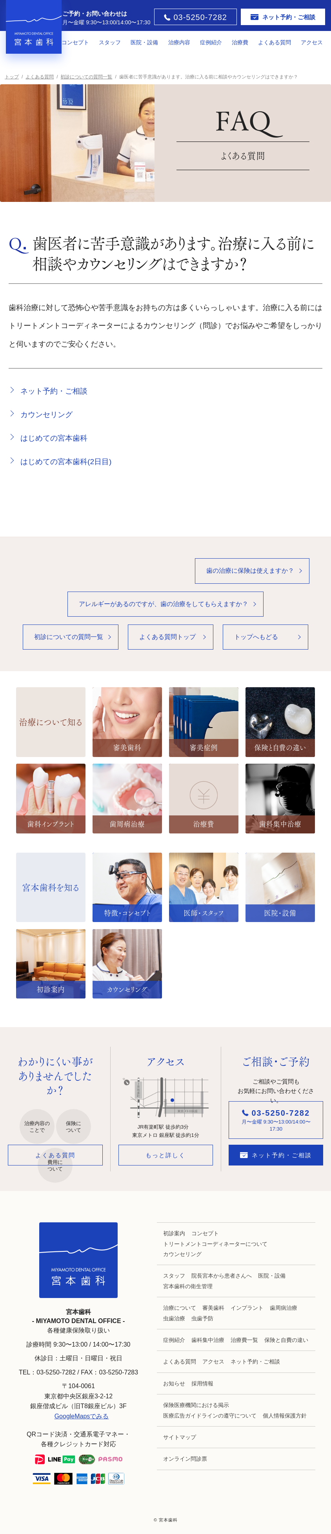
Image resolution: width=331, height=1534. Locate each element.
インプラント (247, 1308)
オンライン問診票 (185, 1459)
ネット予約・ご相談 (53, 391)
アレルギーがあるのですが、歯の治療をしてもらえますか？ (163, 604)
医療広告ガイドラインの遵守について (209, 1415)
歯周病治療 (283, 1308)
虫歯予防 (202, 1318)
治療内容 (179, 42)
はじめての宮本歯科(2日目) (65, 461)
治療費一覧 (244, 1340)
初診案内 (174, 1233)
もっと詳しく (165, 1155)
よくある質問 (274, 42)
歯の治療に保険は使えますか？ (250, 570)
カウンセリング (46, 414)
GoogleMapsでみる (82, 1416)
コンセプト (75, 42)
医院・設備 (144, 42)
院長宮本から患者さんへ (221, 1276)
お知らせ (174, 1383)
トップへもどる (256, 637)
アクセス (312, 42)
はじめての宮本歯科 (53, 438)
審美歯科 (213, 1308)
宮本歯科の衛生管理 (188, 1286)
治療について (179, 1308)
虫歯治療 (174, 1318)
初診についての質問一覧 (68, 637)
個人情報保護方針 (285, 1415)
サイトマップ (179, 1437)
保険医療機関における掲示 (196, 1405)
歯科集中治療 (207, 1340)
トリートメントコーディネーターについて (215, 1244)
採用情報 (202, 1383)
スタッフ (110, 42)
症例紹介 (211, 42)
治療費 (240, 42)
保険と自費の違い (286, 1340)
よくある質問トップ (167, 637)
